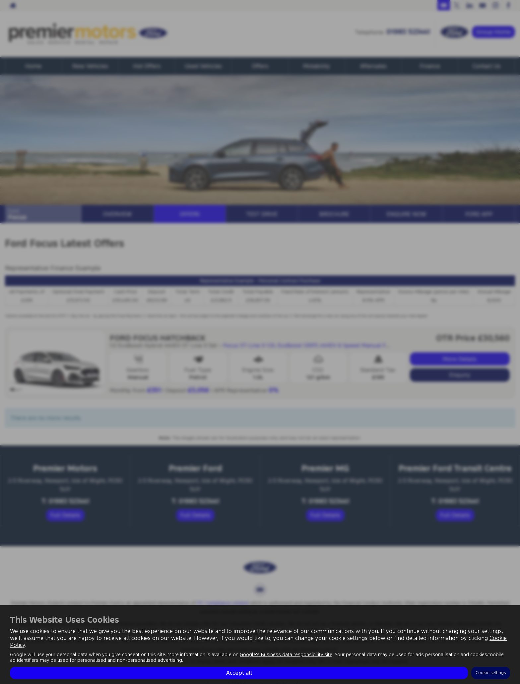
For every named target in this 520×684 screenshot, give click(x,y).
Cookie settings (491, 672)
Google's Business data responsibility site (286, 654)
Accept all (239, 672)
